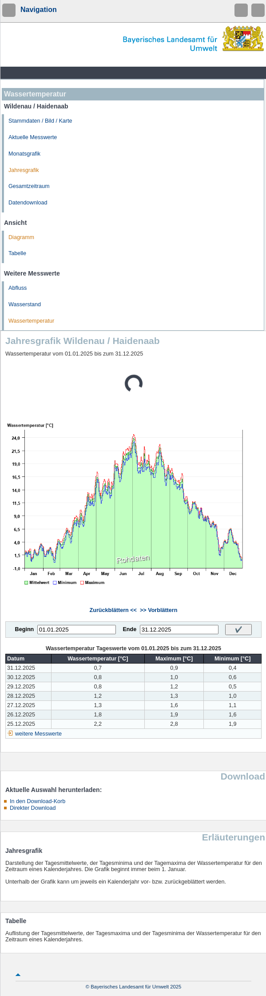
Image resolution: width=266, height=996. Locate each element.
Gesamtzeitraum (28, 186)
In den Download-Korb (37, 801)
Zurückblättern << (113, 610)
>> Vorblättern (158, 610)
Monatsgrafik (24, 154)
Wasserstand (24, 304)
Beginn (24, 629)
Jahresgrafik (23, 170)
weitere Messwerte (38, 734)
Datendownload (28, 203)
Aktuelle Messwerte (32, 137)
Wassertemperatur (31, 321)
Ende (129, 629)
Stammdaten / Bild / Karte (40, 121)
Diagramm (21, 237)
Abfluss (17, 288)
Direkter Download (33, 808)
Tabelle (17, 253)
